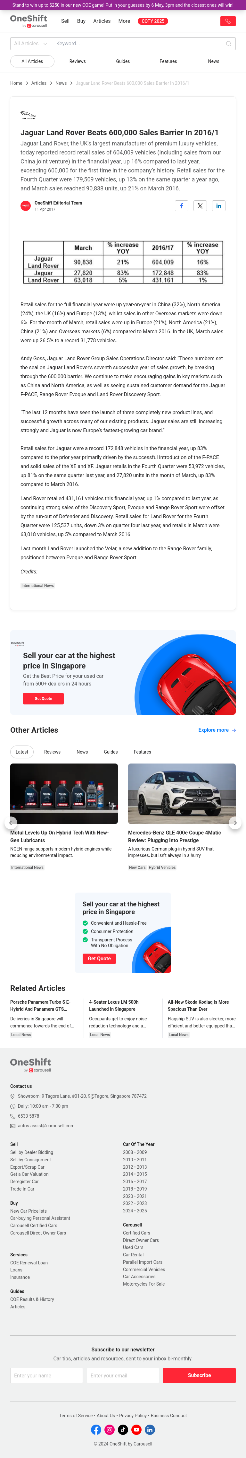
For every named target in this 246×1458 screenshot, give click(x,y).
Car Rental (133, 1254)
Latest (22, 752)
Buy (81, 21)
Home (16, 83)
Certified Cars (136, 1232)
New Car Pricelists (28, 1211)
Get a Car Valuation (29, 1174)
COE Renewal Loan (29, 1262)
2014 (128, 1174)
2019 (142, 1189)
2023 (142, 1203)
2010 (128, 1159)
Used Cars (133, 1247)
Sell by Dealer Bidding (31, 1152)
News (213, 61)
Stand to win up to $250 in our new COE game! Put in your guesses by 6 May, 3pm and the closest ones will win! (123, 5)
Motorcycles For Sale (144, 1284)
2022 (128, 1203)
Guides (123, 61)
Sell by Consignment (30, 1159)
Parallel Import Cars (142, 1262)
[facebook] (181, 205)
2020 (128, 1196)
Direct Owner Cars (141, 1240)
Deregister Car (24, 1181)
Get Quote (43, 698)
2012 (128, 1167)
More (124, 21)
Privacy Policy (133, 1415)
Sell (65, 21)
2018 (128, 1189)
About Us (106, 1415)
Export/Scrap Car (27, 1167)
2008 (128, 1152)
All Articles (31, 43)
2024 (128, 1210)
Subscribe (199, 1375)
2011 (142, 1159)
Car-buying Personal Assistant (40, 1218)
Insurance (20, 1277)
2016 (128, 1181)
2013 (142, 1167)
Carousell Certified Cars (33, 1225)
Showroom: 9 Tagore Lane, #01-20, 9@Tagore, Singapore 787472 (82, 1096)
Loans (16, 1269)
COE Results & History (32, 1299)
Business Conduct (169, 1415)
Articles (102, 21)
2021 (142, 1196)
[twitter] (200, 205)
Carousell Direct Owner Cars (38, 1232)
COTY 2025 (153, 21)
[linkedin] (219, 205)
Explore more (217, 730)
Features (168, 61)
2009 (142, 1152)
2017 (142, 1181)
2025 (142, 1210)
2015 (142, 1174)
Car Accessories (139, 1276)
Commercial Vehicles (144, 1269)
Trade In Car (22, 1189)
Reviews (78, 61)
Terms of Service (76, 1415)
